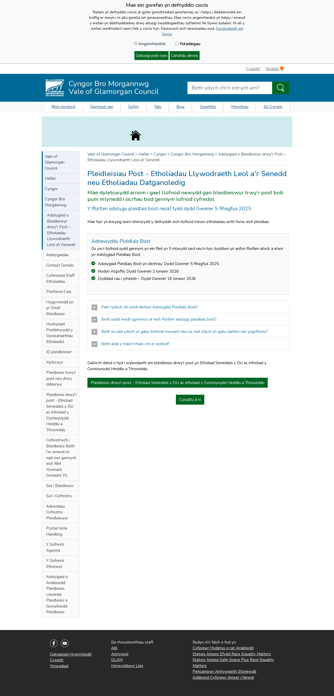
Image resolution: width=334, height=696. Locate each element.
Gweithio (208, 106)
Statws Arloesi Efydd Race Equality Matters (232, 654)
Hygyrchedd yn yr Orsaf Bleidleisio (59, 307)
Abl (114, 648)
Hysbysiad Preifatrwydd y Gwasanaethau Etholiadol (59, 332)
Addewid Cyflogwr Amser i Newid (223, 677)
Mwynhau (239, 106)
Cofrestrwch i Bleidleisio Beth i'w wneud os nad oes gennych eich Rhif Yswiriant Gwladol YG (61, 457)
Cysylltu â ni (190, 400)
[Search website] (229, 88)
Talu (157, 106)
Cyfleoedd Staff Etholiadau (60, 278)
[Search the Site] (280, 88)
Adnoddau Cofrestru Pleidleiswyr (57, 512)
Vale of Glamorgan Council (54, 162)
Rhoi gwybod (63, 106)
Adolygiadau (57, 254)
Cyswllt (253, 68)
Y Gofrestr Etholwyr (55, 563)
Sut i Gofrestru (59, 496)
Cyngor (51, 188)
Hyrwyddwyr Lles (127, 665)
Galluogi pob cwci (151, 55)
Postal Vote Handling (56, 531)
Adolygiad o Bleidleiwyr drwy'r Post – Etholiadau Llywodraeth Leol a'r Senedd (61, 230)
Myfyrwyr (54, 362)
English (275, 68)
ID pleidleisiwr (59, 352)
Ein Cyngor (273, 106)
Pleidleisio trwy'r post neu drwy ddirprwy (61, 378)
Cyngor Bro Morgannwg (55, 202)
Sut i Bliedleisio (60, 485)
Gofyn (133, 106)
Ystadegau (187, 43)
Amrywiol (119, 654)
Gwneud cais (101, 106)
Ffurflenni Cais (58, 291)
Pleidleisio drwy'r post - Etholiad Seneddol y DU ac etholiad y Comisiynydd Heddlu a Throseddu (61, 412)
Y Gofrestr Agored (55, 547)
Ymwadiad (59, 666)
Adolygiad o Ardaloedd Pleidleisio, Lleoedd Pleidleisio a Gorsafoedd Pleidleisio (57, 594)
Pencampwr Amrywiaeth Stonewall (224, 671)
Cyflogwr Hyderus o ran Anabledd (223, 648)
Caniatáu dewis (184, 55)
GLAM (117, 659)
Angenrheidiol (150, 43)
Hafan (50, 178)
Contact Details (60, 265)
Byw (180, 106)
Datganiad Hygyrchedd (70, 654)
